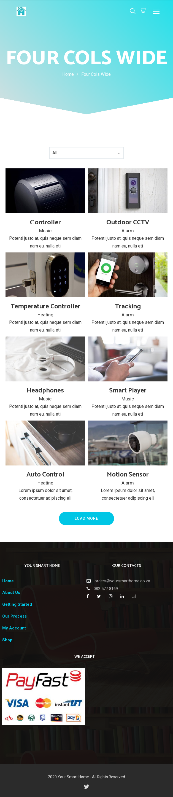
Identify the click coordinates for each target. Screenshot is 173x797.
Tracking (128, 306)
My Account (14, 628)
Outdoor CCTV (127, 222)
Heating (45, 314)
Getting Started (17, 604)
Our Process (14, 616)
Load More (86, 518)
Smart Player (128, 390)
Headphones (45, 390)
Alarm (127, 230)
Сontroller (45, 222)
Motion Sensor (128, 474)
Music (45, 230)
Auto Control (45, 474)
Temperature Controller (45, 306)
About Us (11, 592)
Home (68, 74)
